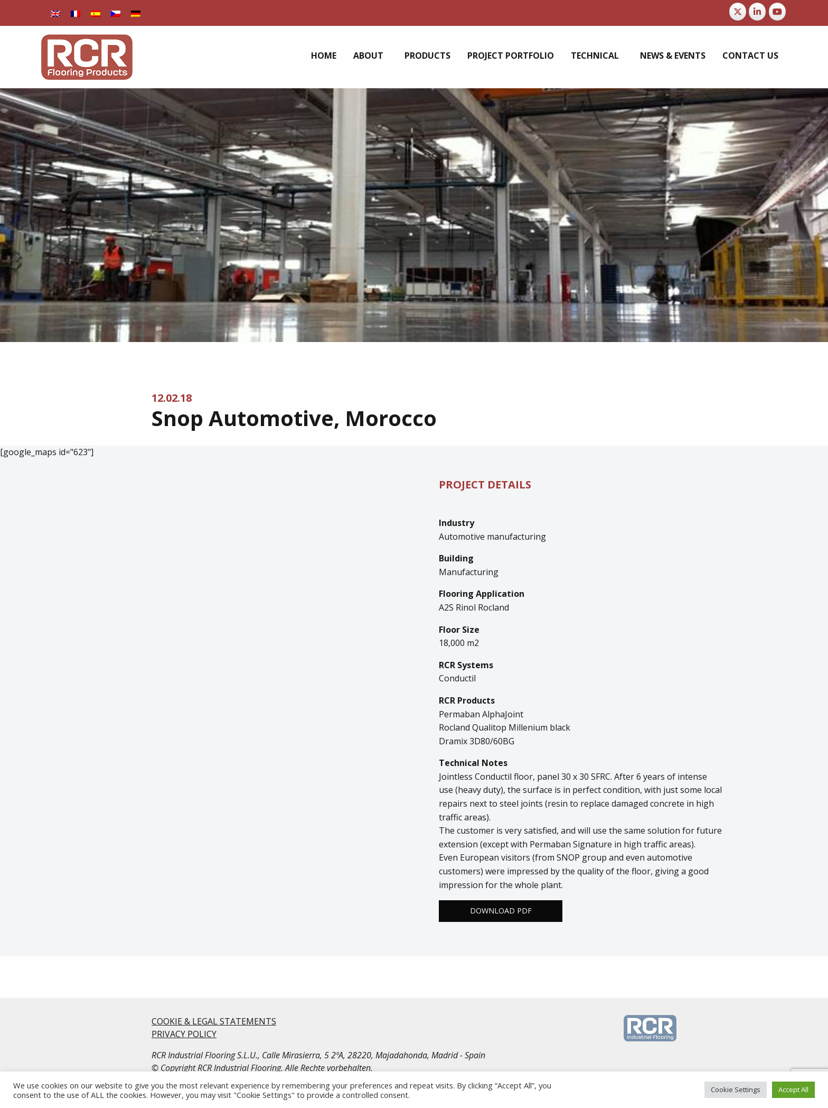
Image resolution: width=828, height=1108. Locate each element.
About (368, 55)
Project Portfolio (510, 55)
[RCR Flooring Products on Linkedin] (757, 12)
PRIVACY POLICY (184, 1034)
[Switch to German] (136, 13)
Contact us (750, 55)
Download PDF (501, 911)
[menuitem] (324, 55)
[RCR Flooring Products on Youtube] (777, 12)
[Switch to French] (75, 13)
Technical (595, 55)
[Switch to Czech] (116, 13)
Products (427, 55)
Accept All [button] (793, 1089)
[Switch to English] (55, 13)
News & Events (672, 55)
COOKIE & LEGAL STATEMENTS (214, 1021)
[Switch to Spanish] (96, 13)
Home (323, 55)
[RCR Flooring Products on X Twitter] (737, 12)
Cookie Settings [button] (735, 1089)
